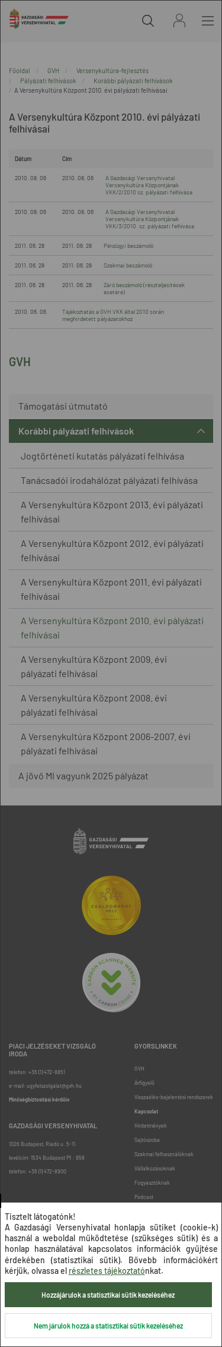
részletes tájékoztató (107, 1271)
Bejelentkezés (179, 20)
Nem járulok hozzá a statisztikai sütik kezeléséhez (108, 1325)
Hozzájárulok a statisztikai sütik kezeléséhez (108, 1295)
